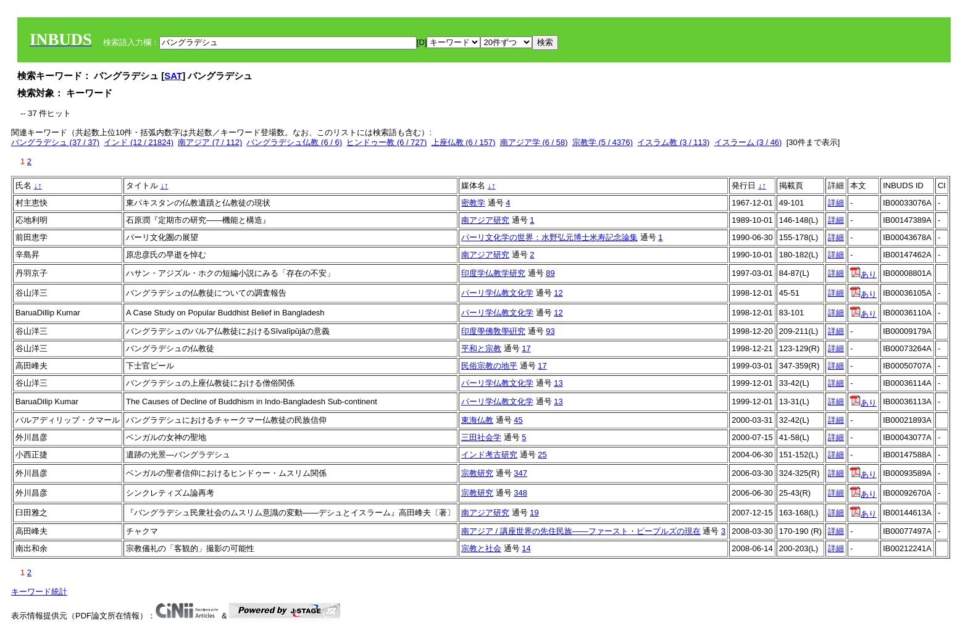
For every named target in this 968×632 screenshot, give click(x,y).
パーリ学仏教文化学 (497, 292)
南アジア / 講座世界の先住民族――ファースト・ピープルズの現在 (581, 531)
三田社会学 (481, 437)
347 (520, 473)
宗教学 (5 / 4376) (602, 142)
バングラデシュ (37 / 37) (55, 142)
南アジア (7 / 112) (210, 142)
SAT (173, 75)
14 (526, 548)
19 (534, 512)
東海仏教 (477, 420)
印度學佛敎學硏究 (493, 331)
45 (518, 420)
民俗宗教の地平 (489, 365)
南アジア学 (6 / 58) (534, 142)
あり (863, 274)
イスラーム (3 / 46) (748, 142)
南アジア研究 (485, 220)
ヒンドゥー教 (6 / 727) (386, 142)
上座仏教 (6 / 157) (464, 142)
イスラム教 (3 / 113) (673, 142)
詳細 (836, 202)
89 (550, 273)
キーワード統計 (39, 591)
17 (526, 348)
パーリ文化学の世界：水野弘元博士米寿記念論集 (549, 237)
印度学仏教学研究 (493, 273)
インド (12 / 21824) (138, 142)
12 (558, 292)
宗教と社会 (481, 548)
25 (542, 454)
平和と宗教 (481, 348)
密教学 (473, 202)
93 (550, 331)
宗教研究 (477, 473)
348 (520, 492)
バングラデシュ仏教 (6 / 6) (294, 142)
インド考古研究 (489, 454)
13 (558, 383)
